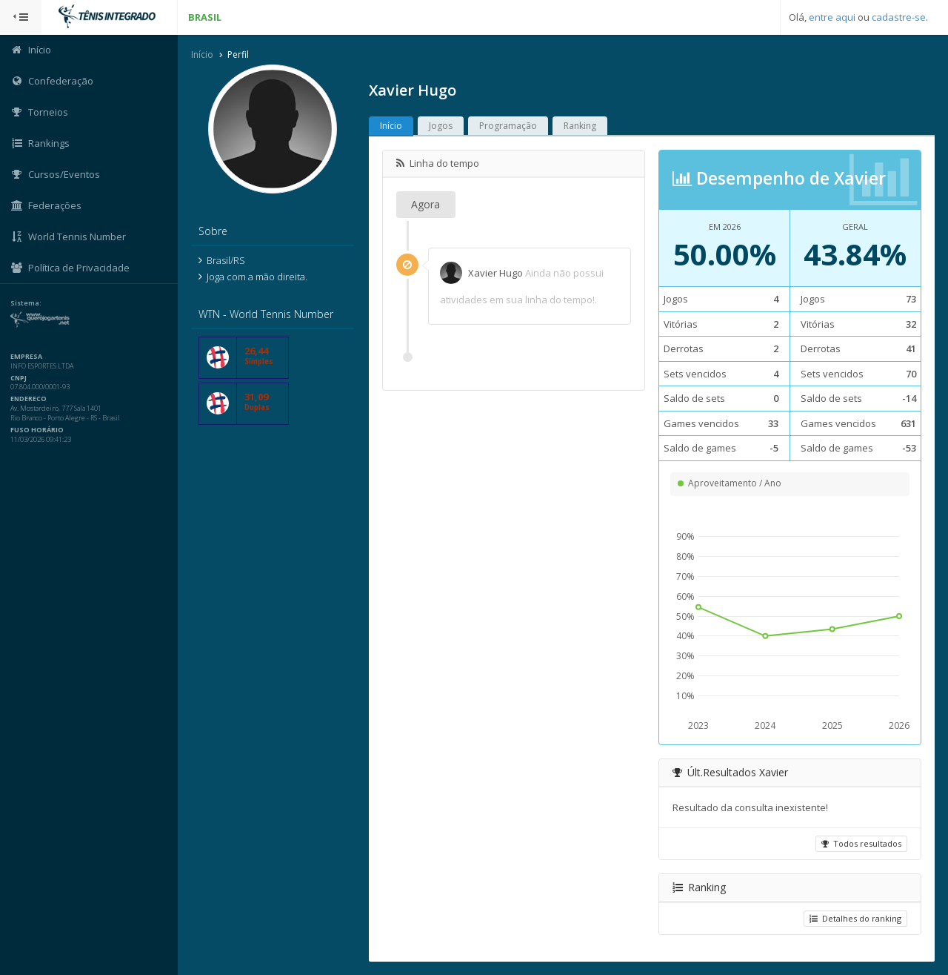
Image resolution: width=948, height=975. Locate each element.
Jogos (441, 125)
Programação (508, 125)
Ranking (580, 125)
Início (202, 54)
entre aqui (832, 17)
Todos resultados (861, 843)
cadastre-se (899, 17)
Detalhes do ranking (855, 918)
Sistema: (26, 303)
